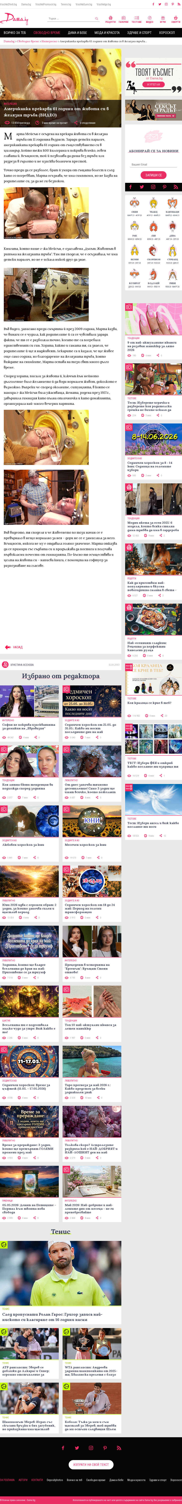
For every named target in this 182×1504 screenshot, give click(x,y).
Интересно (49, 41)
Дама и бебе (77, 33)
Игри (163, 19)
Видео (149, 19)
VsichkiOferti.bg (8, 4)
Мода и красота (107, 33)
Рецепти (110, 19)
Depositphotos (55, 1480)
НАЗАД (13, 647)
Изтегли (153, 84)
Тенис (60, 1231)
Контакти (37, 1480)
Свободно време (47, 33)
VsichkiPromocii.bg (45, 4)
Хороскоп (167, 33)
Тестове (137, 19)
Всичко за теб (15, 33)
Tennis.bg (66, 4)
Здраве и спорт (139, 33)
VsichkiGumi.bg (84, 4)
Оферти (175, 19)
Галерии (123, 19)
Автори (23, 1480)
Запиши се (153, 175)
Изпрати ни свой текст (91, 1465)
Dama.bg (26, 4)
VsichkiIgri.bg (104, 4)
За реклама (7, 1480)
